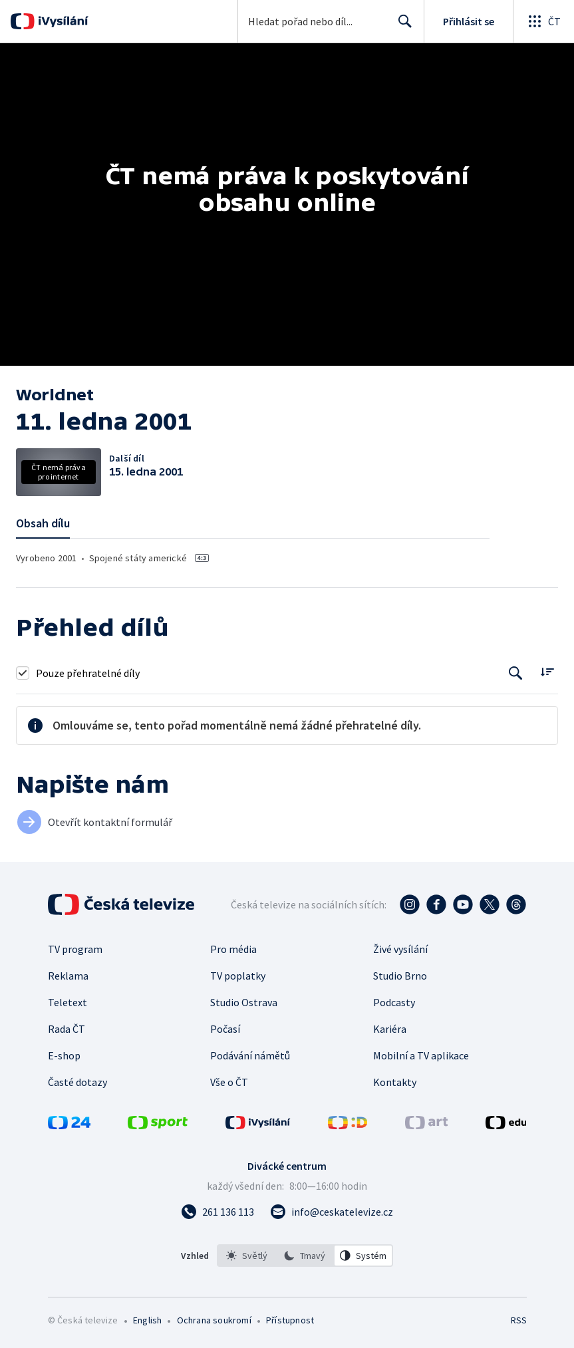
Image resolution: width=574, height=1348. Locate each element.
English (147, 1320)
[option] (246, 1256)
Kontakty (394, 1082)
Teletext (67, 1002)
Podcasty (394, 1002)
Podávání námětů (250, 1055)
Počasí (225, 1028)
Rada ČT (66, 1028)
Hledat (401, 26)
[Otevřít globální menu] (543, 21)
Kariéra (389, 1028)
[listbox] (305, 1255)
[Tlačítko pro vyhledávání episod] (516, 672)
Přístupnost (290, 1320)
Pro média (233, 949)
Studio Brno (400, 975)
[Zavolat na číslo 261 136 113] (217, 1212)
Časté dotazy (77, 1082)
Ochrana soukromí (214, 1320)
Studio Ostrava (243, 1002)
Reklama (68, 975)
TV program (75, 949)
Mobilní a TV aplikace (421, 1055)
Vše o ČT (229, 1082)
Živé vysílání (400, 949)
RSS (518, 1320)
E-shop (64, 1055)
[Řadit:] (547, 671)
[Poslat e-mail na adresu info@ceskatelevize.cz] (331, 1212)
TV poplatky (237, 975)
